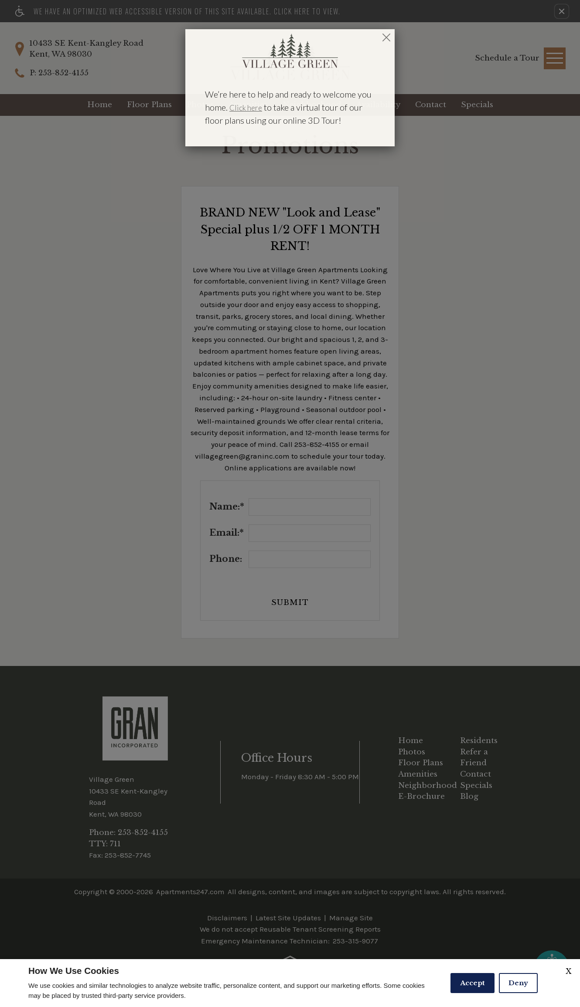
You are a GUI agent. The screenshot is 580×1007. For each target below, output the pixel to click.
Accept (472, 983)
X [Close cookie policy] (568, 971)
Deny (518, 983)
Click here (245, 107)
